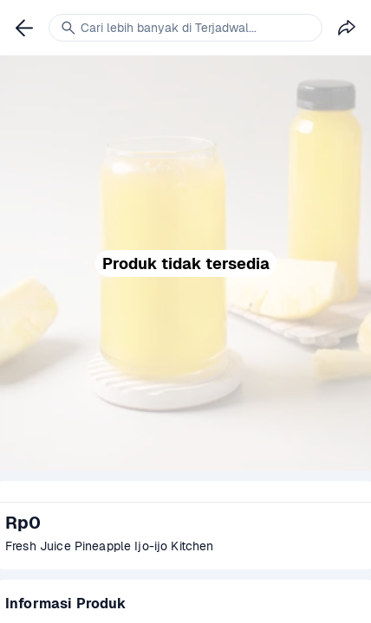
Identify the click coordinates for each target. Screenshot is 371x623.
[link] (24, 27)
